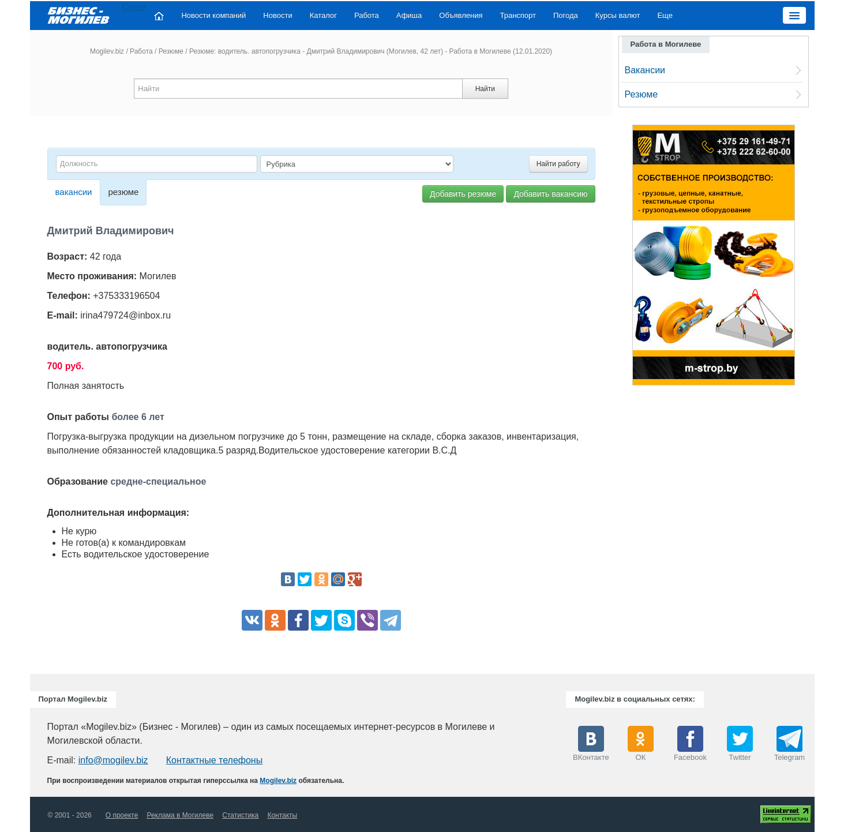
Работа (366, 15)
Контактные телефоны (214, 760)
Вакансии (645, 70)
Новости (277, 15)
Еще (664, 15)
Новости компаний (213, 15)
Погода (565, 15)
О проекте (122, 815)
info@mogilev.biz (113, 760)
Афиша (409, 15)
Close (134, 7)
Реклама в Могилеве (180, 815)
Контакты (282, 815)
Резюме (171, 51)
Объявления (460, 15)
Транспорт (518, 15)
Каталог (323, 15)
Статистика (240, 815)
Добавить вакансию (550, 193)
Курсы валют (617, 15)
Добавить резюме (463, 193)
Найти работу (558, 164)
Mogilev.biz (107, 51)
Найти (485, 89)
